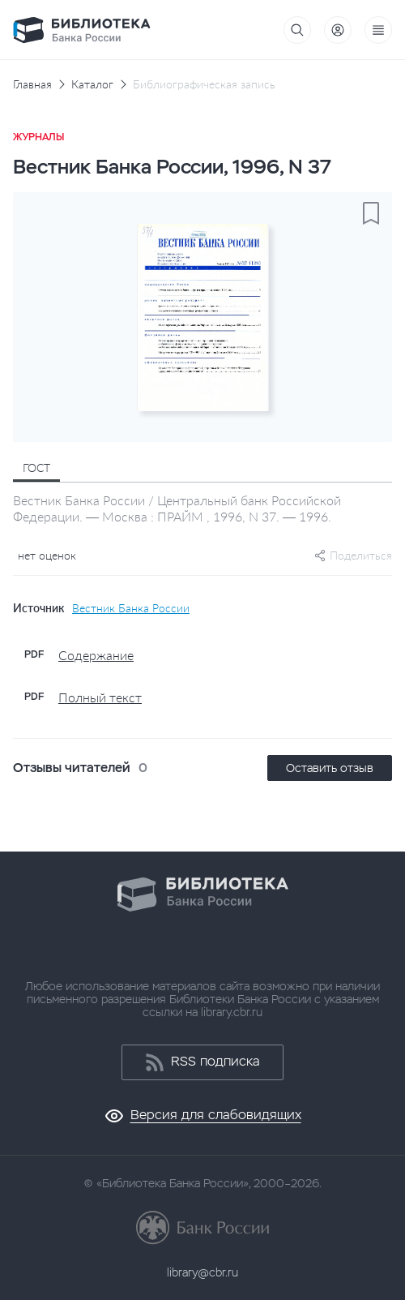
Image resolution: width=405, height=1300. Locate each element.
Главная (32, 84)
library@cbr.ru (202, 1272)
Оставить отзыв (329, 768)
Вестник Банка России (131, 608)
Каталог (92, 84)
